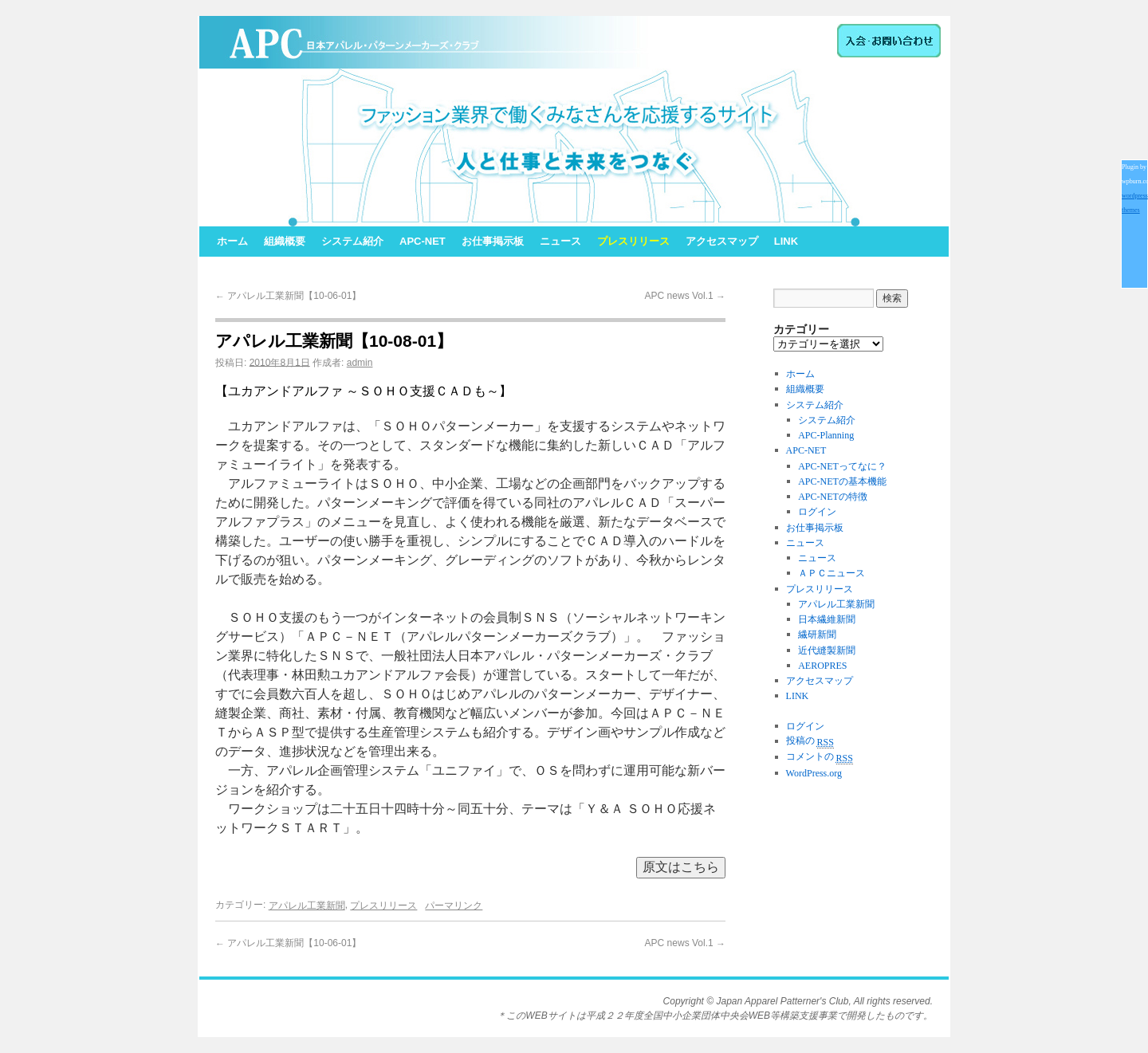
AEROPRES (822, 665)
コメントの (819, 756)
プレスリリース (633, 241)
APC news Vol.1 (685, 295)
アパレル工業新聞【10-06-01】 (288, 295)
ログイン (817, 512)
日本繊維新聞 (826, 619)
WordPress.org (814, 773)
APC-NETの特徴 (832, 496)
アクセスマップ (722, 241)
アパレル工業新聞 (307, 905)
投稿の (810, 740)
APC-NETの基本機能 (842, 481)
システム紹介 (352, 241)
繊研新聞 (817, 635)
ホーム (232, 241)
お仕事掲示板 (493, 241)
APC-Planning (826, 435)
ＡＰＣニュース (831, 574)
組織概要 (284, 241)
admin (360, 362)
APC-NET (422, 241)
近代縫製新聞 (826, 650)
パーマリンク (453, 905)
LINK (786, 241)
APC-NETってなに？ (842, 466)
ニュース (560, 241)
